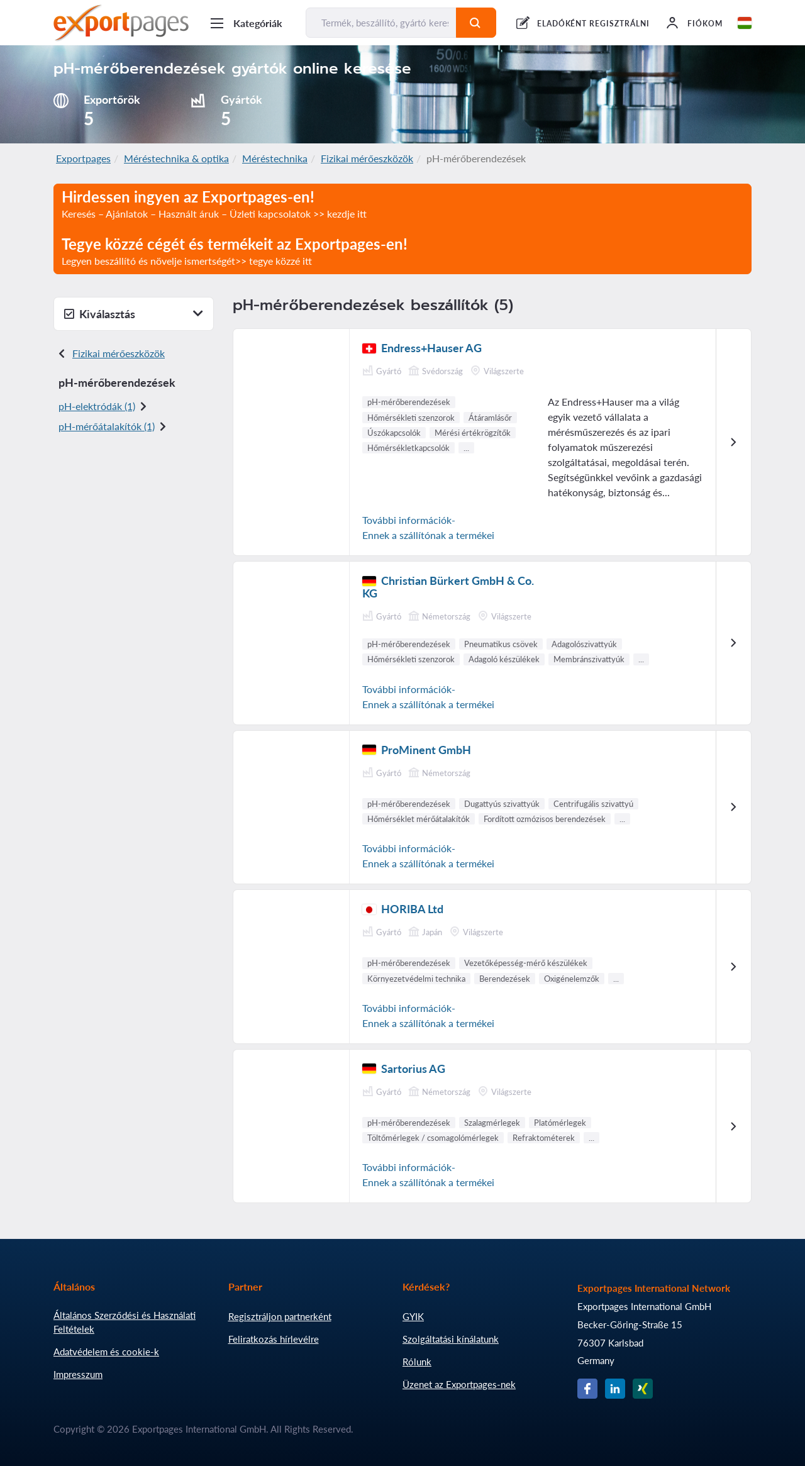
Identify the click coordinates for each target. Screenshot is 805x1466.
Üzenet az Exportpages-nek (459, 1384)
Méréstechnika (275, 158)
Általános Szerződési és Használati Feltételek (124, 1322)
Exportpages (83, 158)
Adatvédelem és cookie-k (106, 1351)
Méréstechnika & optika (176, 158)
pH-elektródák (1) (96, 406)
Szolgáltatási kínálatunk (450, 1339)
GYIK (413, 1316)
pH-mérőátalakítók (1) (106, 426)
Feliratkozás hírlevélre (273, 1339)
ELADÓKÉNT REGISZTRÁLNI (593, 23)
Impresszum (78, 1374)
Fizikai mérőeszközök (367, 158)
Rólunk (416, 1361)
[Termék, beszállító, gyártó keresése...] (381, 23)
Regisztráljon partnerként (279, 1316)
